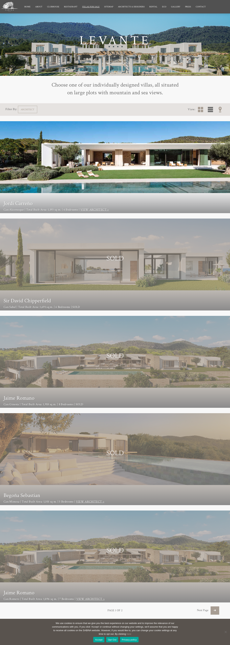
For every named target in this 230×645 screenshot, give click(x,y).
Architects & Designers (131, 6)
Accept (98, 639)
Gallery (175, 6)
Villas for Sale (91, 6)
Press (188, 6)
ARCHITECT (27, 109)
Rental (153, 6)
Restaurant (70, 6)
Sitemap (108, 6)
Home (27, 6)
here (128, 634)
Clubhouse (53, 6)
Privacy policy (129, 639)
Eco (164, 6)
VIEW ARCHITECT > (94, 210)
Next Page (208, 610)
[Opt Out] (225, 632)
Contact (201, 6)
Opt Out (112, 639)
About (38, 6)
